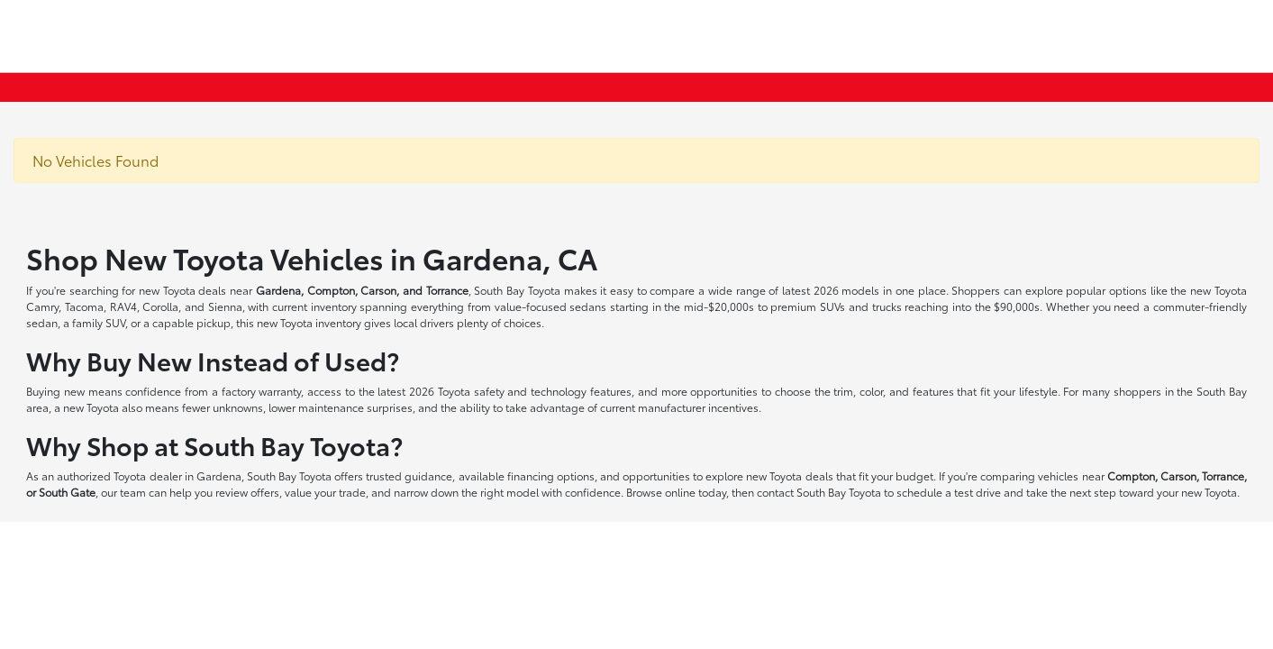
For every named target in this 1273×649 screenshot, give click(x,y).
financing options (551, 475)
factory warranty (262, 390)
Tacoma (84, 306)
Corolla (160, 306)
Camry (42, 306)
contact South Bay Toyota (819, 491)
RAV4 (123, 306)
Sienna (225, 306)
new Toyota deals (182, 289)
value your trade (325, 491)
